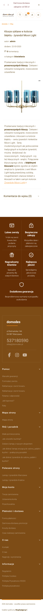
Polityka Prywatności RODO (14, 581)
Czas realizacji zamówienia (13, 533)
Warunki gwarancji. (10, 376)
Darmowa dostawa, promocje (14, 523)
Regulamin (6, 571)
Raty (4, 405)
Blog (11, 24)
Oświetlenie (19, 56)
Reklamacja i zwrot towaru (13, 386)
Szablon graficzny (14, 610)
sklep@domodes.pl (15, 344)
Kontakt (5, 547)
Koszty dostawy (9, 528)
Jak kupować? (8, 401)
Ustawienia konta (9, 499)
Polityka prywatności (11, 586)
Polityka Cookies (9, 576)
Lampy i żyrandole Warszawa (14, 475)
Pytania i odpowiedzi (10, 396)
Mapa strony (7, 420)
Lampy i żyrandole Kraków (13, 480)
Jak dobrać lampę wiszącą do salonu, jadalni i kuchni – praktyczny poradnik (21, 451)
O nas (4, 552)
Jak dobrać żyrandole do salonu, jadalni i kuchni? (19, 459)
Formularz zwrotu (9, 381)
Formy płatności (9, 518)
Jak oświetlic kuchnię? (11, 439)
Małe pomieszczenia (11, 434)
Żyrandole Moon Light (14, 182)
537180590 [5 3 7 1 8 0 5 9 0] (17, 340)
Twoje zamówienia (10, 494)
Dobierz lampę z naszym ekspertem (17, 444)
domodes (5, 24)
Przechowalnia (8, 504)
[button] (39, 5)
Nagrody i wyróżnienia (11, 557)
